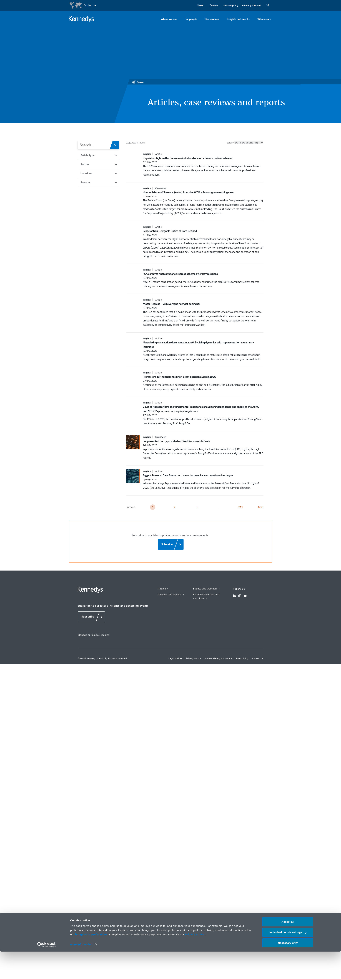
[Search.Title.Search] (116, 145)
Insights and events (238, 19)
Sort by (245, 142)
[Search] (267, 5)
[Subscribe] (171, 544)
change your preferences (90, 961)
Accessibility (242, 658)
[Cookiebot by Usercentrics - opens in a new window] (46, 972)
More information (81, 971)
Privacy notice (194, 961)
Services (99, 182)
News (200, 5)
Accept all (288, 949)
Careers (214, 5)
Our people (191, 19)
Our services (212, 19)
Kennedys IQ (230, 5)
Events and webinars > (206, 588)
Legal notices (175, 658)
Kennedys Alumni (251, 5)
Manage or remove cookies (93, 634)
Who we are (264, 19)
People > (163, 588)
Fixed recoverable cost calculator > (206, 596)
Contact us (257, 658)
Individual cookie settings (287, 959)
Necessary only (288, 970)
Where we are (169, 19)
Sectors (99, 164)
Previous (130, 507)
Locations (99, 173)
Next (260, 507)
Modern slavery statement (218, 658)
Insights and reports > (171, 594)
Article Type (99, 155)
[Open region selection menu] (82, 5)
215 (240, 507)
